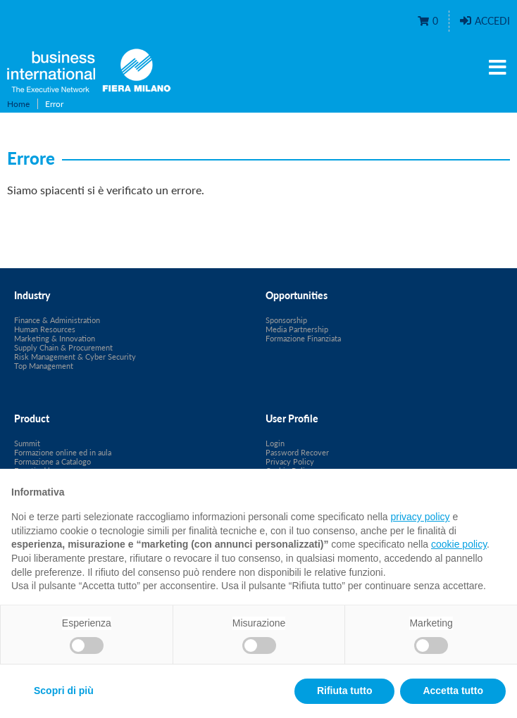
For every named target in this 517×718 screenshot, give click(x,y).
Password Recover (297, 452)
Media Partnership (297, 329)
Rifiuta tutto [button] (345, 690)
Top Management (43, 365)
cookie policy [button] (459, 544)
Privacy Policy (290, 461)
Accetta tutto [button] (453, 690)
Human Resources (44, 329)
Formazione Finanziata (303, 338)
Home (18, 104)
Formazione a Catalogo (52, 461)
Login (275, 443)
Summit (27, 443)
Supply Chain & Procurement (63, 347)
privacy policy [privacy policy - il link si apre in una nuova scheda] (420, 516)
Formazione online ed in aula (62, 452)
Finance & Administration (57, 320)
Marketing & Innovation (54, 338)
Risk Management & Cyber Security (75, 356)
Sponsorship (286, 320)
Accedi (485, 21)
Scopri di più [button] (64, 690)
